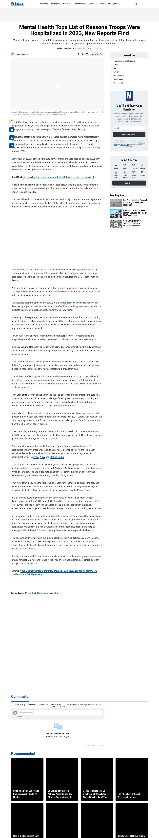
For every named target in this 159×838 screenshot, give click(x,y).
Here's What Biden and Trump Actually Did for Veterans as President (55, 172)
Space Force (61, 439)
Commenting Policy (57, 706)
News (103, 4)
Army (17, 450)
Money (66, 4)
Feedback (101, 745)
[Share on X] (83, 54)
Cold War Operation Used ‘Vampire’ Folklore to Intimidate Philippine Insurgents (133, 223)
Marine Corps (37, 450)
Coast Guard (17, 512)
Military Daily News (64, 48)
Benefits (93, 4)
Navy (23, 450)
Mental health (17, 121)
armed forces (65, 295)
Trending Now (117, 195)
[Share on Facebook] (78, 54)
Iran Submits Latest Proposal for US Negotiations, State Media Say (135, 202)
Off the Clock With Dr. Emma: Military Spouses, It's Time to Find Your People (135, 212)
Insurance (44, 4)
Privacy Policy (124, 145)
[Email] (87, 54)
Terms (88, 745)
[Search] (133, 4)
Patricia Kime (23, 54)
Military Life (113, 4)
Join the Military (80, 4)
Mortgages (55, 4)
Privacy (93, 745)
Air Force (46, 439)
